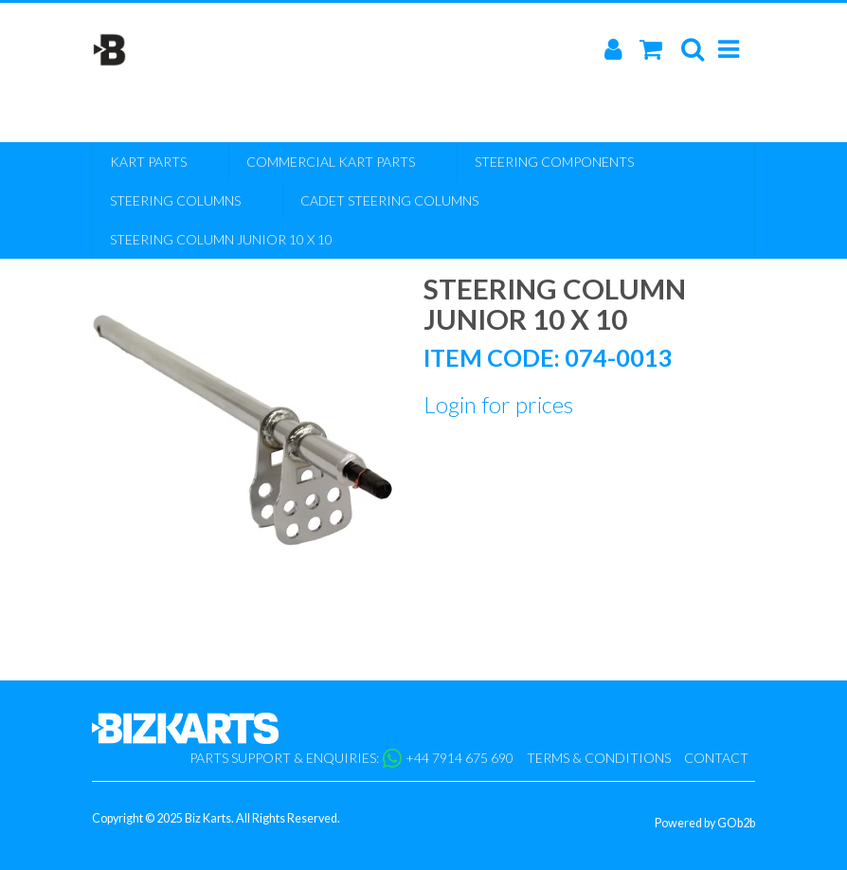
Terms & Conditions (599, 758)
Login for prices (498, 404)
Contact (716, 758)
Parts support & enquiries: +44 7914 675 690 (351, 758)
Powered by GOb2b (705, 823)
